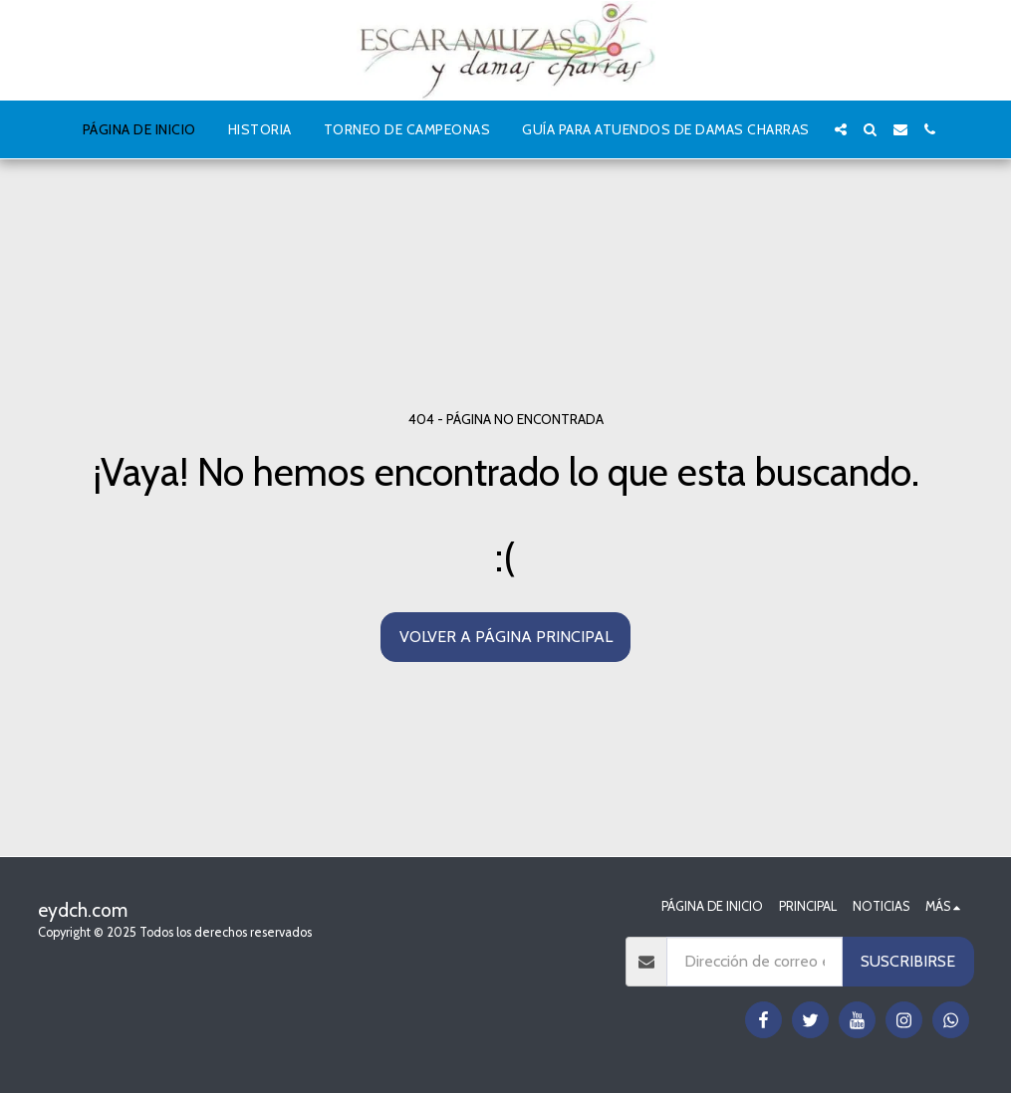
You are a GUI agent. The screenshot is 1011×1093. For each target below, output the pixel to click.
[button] (841, 129)
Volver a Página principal (506, 636)
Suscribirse (908, 961)
